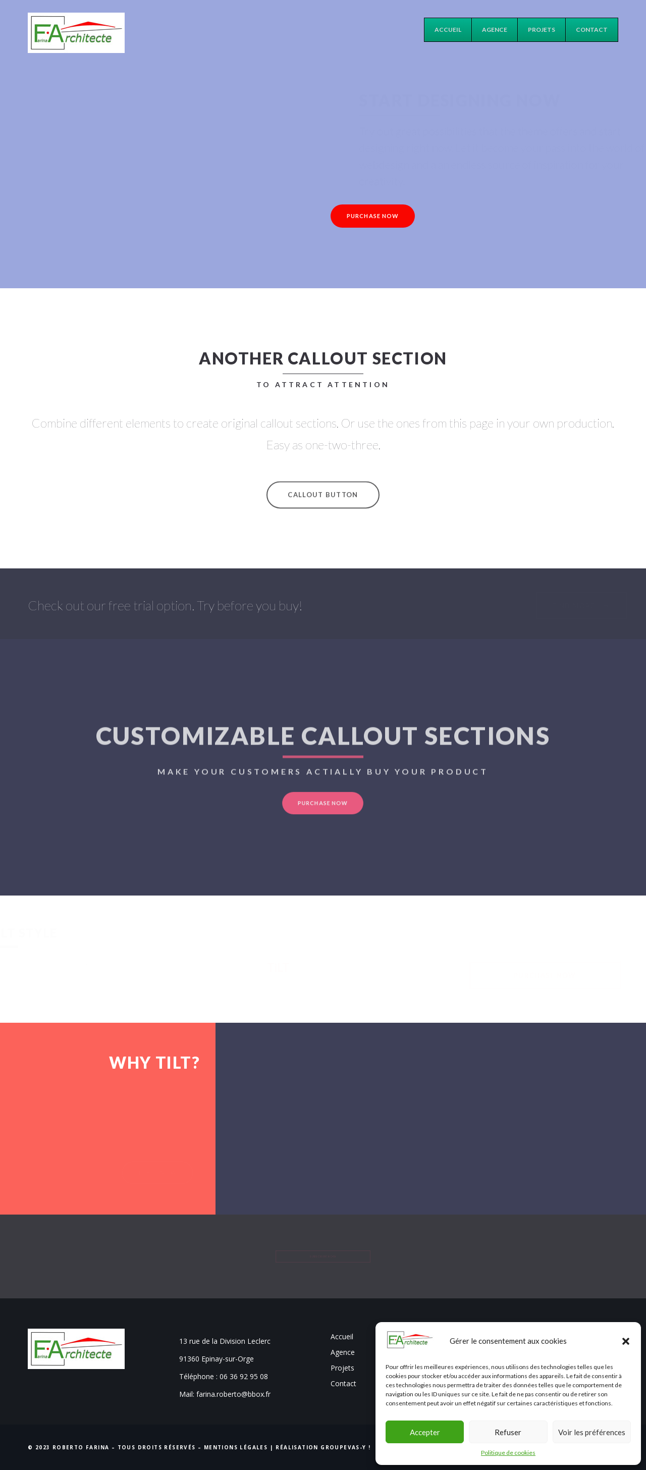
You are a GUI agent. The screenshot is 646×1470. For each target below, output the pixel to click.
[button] (626, 1341)
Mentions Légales (235, 1447)
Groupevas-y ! (345, 1447)
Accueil (342, 1336)
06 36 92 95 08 (244, 1376)
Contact (343, 1383)
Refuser (508, 1432)
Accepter (425, 1432)
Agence (343, 1352)
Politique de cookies (508, 1452)
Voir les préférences (591, 1432)
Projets (342, 1368)
